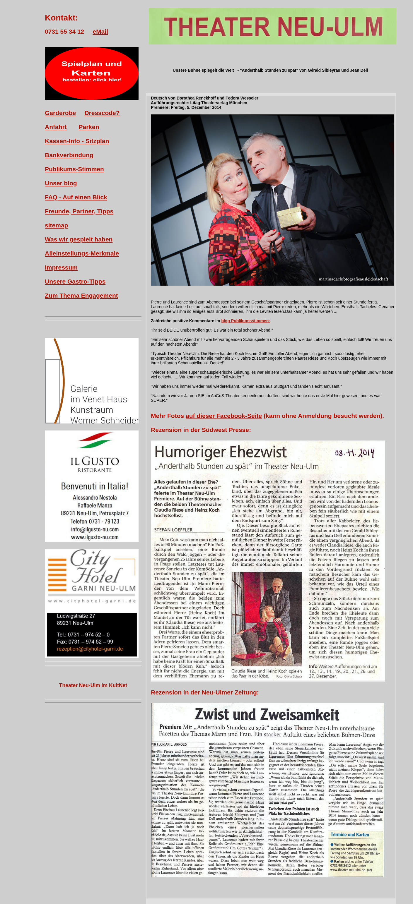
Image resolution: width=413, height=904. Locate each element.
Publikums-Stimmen (74, 169)
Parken (89, 126)
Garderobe (60, 112)
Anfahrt (56, 126)
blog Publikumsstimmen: (245, 320)
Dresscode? (102, 112)
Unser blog (61, 183)
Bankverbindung (69, 155)
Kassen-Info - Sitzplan (77, 141)
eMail (100, 31)
